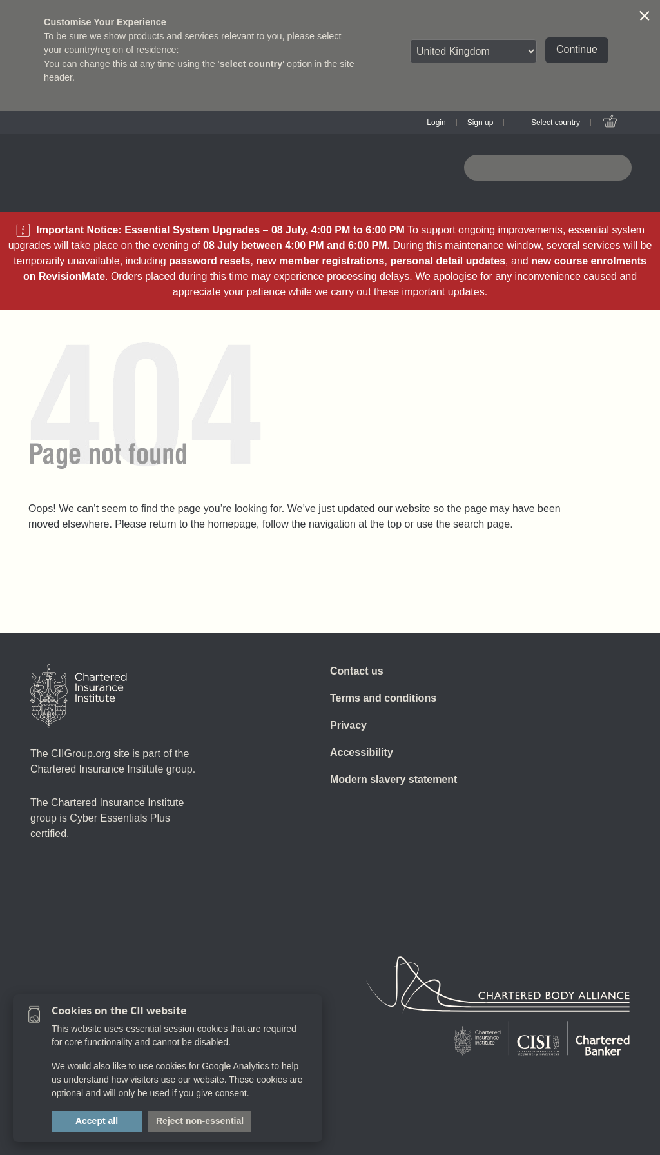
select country (251, 64)
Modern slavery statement (393, 779)
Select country (555, 122)
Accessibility (361, 752)
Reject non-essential (200, 1121)
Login (436, 122)
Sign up (480, 122)
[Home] (78, 696)
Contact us (356, 671)
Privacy (348, 725)
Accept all (96, 1121)
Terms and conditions (383, 698)
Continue (576, 49)
